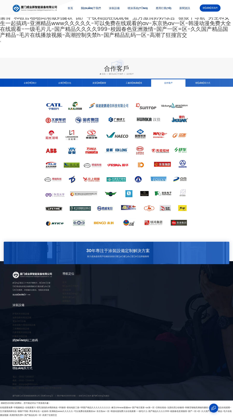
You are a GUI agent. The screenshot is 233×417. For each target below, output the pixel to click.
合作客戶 (130, 74)
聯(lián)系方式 (202, 83)
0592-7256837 (23, 377)
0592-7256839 (23, 380)
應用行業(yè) (163, 8)
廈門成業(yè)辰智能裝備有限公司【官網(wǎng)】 (33, 395)
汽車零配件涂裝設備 (21, 332)
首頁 (70, 8)
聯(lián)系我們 (210, 8)
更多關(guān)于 (19, 294)
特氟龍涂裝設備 (19, 336)
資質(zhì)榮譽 (99, 83)
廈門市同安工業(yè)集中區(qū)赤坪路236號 (37, 388)
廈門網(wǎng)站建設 (100, 395)
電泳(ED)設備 (19, 321)
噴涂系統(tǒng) (138, 8)
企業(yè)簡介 (30, 83)
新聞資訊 (184, 8)
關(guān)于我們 (91, 8)
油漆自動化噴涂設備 (21, 317)
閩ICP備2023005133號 (66, 395)
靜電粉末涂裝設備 (20, 313)
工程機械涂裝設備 (20, 328)
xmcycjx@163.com (25, 384)
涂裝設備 (114, 8)
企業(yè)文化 (64, 83)
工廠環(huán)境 (134, 83)
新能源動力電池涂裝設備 (23, 325)
